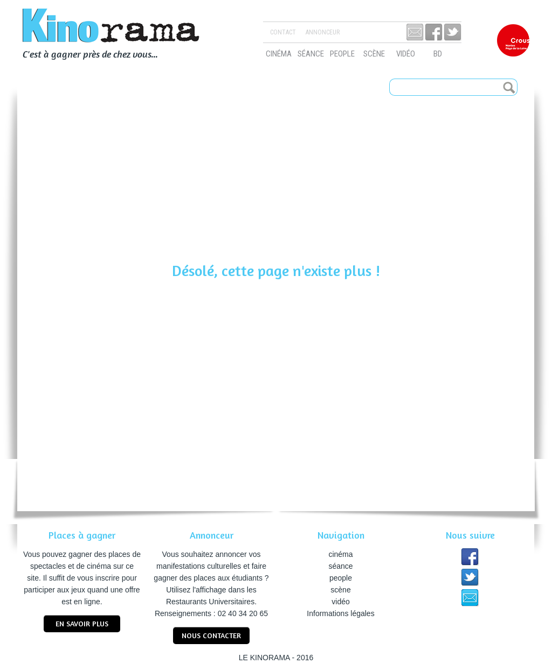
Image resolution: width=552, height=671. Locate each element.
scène (374, 54)
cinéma (279, 54)
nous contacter (211, 635)
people (342, 54)
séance (311, 54)
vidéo (405, 54)
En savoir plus (82, 623)
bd (437, 54)
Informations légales (340, 613)
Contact (283, 32)
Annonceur (323, 32)
